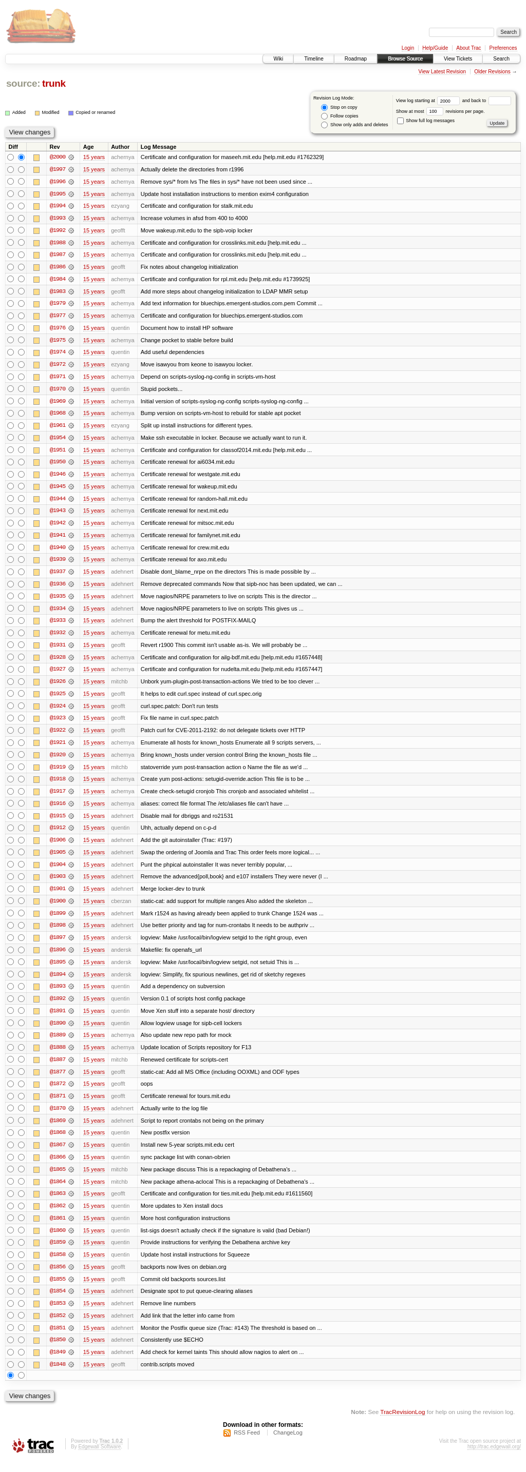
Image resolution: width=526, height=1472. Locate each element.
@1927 (57, 674)
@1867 (57, 1154)
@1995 (57, 194)
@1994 (57, 206)
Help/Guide (435, 48)
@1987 (57, 255)
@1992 (57, 231)
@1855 (57, 1290)
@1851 (57, 1339)
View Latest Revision (442, 71)
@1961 (57, 428)
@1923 (57, 723)
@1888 (57, 1056)
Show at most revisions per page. (440, 111)
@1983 (57, 292)
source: (23, 83)
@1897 (57, 945)
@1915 (57, 822)
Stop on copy (339, 107)
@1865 (57, 1179)
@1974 (57, 354)
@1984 (57, 280)
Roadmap (356, 59)
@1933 (57, 625)
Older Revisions (492, 71)
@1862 (57, 1216)
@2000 (57, 157)
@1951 (57, 452)
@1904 (57, 871)
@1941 (57, 539)
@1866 (57, 1167)
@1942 (57, 526)
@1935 (57, 600)
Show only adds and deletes (354, 125)
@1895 (57, 970)
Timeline (313, 59)
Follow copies (339, 116)
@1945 (57, 489)
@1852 (57, 1327)
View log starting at (429, 100)
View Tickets (458, 59)
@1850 (57, 1351)
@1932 (57, 637)
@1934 (57, 613)
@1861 (57, 1228)
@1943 (57, 514)
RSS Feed (247, 1444)
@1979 (57, 305)
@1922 (57, 736)
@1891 (57, 1019)
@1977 (57, 317)
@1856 (57, 1277)
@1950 (57, 465)
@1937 (57, 576)
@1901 (57, 896)
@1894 (57, 982)
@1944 (57, 502)
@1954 (57, 440)
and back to (486, 100)
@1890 (57, 1031)
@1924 (57, 711)
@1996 (57, 182)
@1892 (57, 1007)
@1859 (57, 1253)
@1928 (57, 662)
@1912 (57, 834)
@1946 (57, 477)
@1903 (57, 883)
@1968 (57, 415)
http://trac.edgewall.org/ (494, 1458)
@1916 (57, 810)
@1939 (57, 563)
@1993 (57, 218)
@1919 (57, 773)
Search (501, 59)
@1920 (57, 760)
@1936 (57, 588)
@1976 (57, 329)
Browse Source (405, 59)
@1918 (57, 785)
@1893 (57, 994)
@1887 (57, 1068)
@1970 (57, 391)
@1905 (57, 859)
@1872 (57, 1093)
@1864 (57, 1191)
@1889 (57, 1043)
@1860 (57, 1241)
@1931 (57, 649)
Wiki (278, 59)
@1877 (57, 1080)
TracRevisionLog (402, 1423)
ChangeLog (288, 1444)
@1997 (57, 169)
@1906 (57, 846)
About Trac (468, 48)
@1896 (57, 957)
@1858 (57, 1265)
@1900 (57, 908)
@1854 (57, 1302)
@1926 (57, 686)
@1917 (57, 797)
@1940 (57, 551)
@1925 (57, 699)
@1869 (57, 1130)
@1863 (57, 1204)
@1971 (57, 379)
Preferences (503, 48)
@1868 (57, 1142)
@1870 (57, 1117)
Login (408, 48)
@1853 (57, 1314)
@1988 (57, 243)
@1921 (57, 748)
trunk (54, 83)
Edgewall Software (99, 1458)
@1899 (57, 920)
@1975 (57, 342)
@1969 (57, 403)
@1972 (57, 366)
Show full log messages (426, 120)
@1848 (57, 1376)
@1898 (57, 933)
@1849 (57, 1364)
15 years (94, 157)
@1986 (57, 268)
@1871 (57, 1105)
